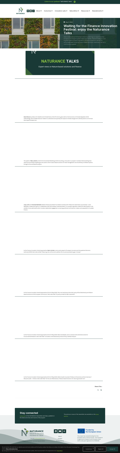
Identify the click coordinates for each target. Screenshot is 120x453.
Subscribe (22, 416)
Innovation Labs (61, 11)
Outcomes (48, 11)
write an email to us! (40, 438)
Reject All (100, 449)
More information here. (12, 449)
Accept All (112, 449)
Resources (85, 11)
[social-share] (98, 390)
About (39, 11)
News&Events (97, 11)
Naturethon (74, 11)
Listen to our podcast (52, 1)
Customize (89, 449)
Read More (60, 450)
